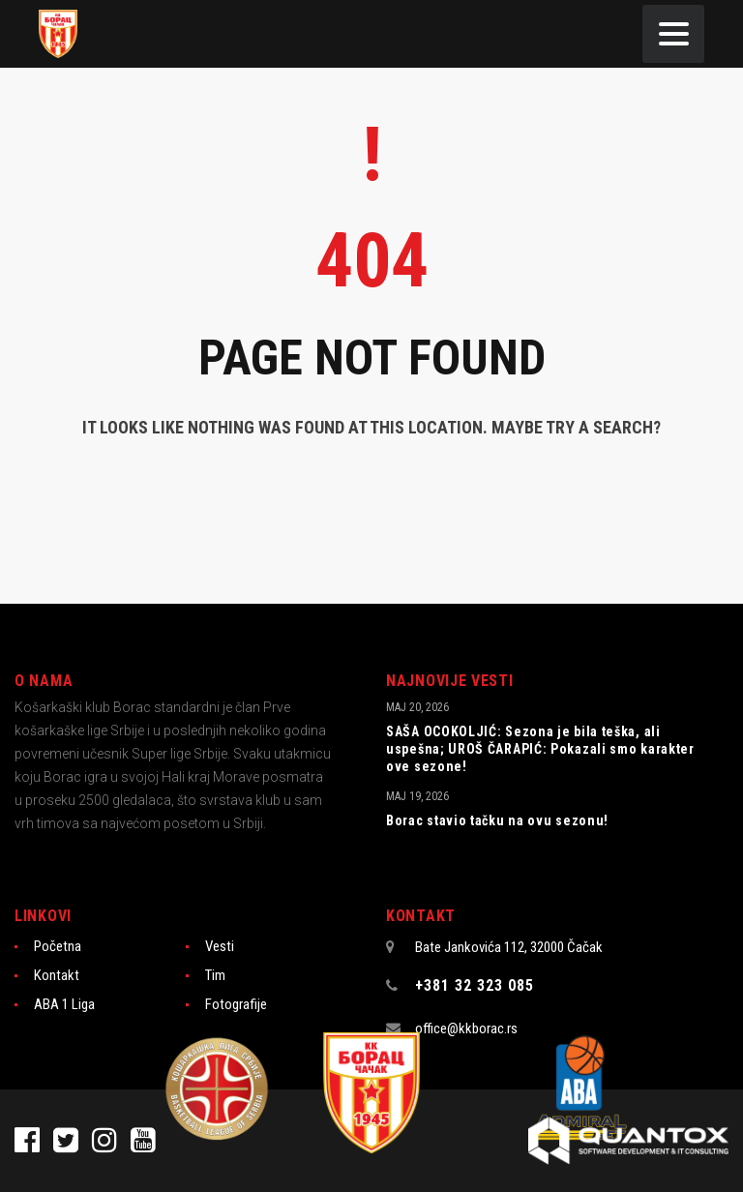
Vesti (219, 946)
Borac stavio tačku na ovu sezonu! (497, 820)
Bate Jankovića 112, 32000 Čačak (509, 947)
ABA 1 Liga (64, 1004)
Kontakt (56, 975)
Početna (57, 946)
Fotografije (236, 1004)
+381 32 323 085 (474, 985)
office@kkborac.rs (466, 1028)
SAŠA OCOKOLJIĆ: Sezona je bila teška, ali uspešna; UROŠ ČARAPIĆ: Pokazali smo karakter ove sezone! (540, 749)
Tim (215, 975)
